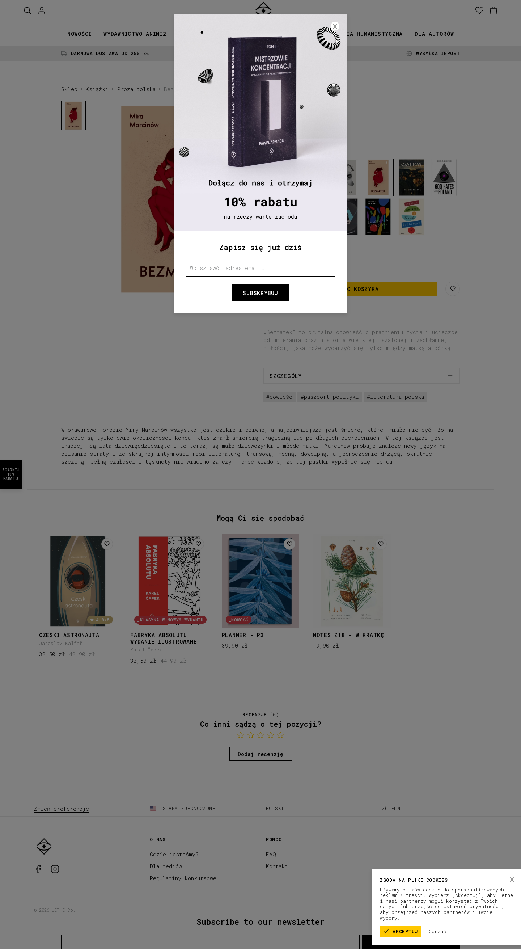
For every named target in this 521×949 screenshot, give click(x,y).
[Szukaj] (27, 10)
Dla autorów (434, 33)
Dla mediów (166, 866)
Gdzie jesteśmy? (174, 854)
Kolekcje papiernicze (249, 33)
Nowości (79, 33)
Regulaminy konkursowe (183, 878)
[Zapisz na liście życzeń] (452, 289)
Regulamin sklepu (401, 909)
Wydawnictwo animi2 (134, 33)
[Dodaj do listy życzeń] (107, 544)
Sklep (69, 89)
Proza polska (136, 89)
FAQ (271, 854)
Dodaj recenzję (260, 754)
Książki (190, 33)
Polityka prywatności (459, 909)
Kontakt (277, 866)
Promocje (310, 33)
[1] (175, 292)
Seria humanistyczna (369, 33)
